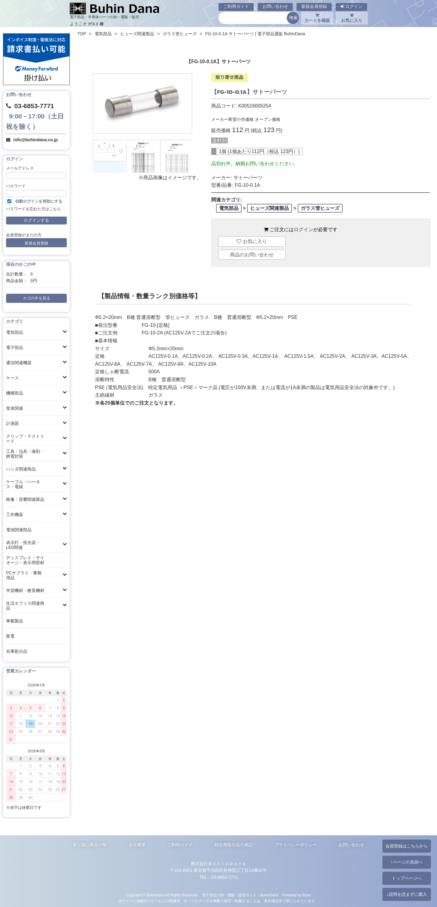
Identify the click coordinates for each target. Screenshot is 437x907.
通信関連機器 (19, 362)
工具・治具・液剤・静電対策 (25, 454)
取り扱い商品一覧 (90, 844)
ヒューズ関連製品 (137, 33)
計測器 (12, 423)
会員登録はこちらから (406, 846)
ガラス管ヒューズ (180, 33)
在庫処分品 (16, 651)
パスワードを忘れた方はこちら (33, 209)
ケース (12, 377)
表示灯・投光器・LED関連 (23, 545)
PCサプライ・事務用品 (24, 575)
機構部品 (14, 393)
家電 (10, 636)
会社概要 (137, 844)
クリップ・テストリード (25, 438)
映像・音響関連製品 (25, 499)
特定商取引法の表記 (234, 844)
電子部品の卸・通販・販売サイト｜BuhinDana (240, 895)
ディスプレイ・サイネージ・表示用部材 (25, 560)
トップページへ (407, 878)
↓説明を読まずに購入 (406, 894)
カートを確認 (317, 18)
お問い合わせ (275, 6)
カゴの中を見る (36, 298)
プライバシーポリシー (295, 844)
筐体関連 (14, 408)
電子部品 (14, 347)
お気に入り (351, 18)
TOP (81, 33)
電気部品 (14, 332)
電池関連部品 (19, 529)
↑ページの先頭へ (406, 862)
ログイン (351, 6)
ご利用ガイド (236, 6)
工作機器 (14, 514)
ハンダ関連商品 (21, 469)
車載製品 (14, 620)
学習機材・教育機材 (25, 590)
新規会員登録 (314, 6)
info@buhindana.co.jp (35, 139)
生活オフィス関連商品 (25, 606)
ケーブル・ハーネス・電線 (23, 484)
